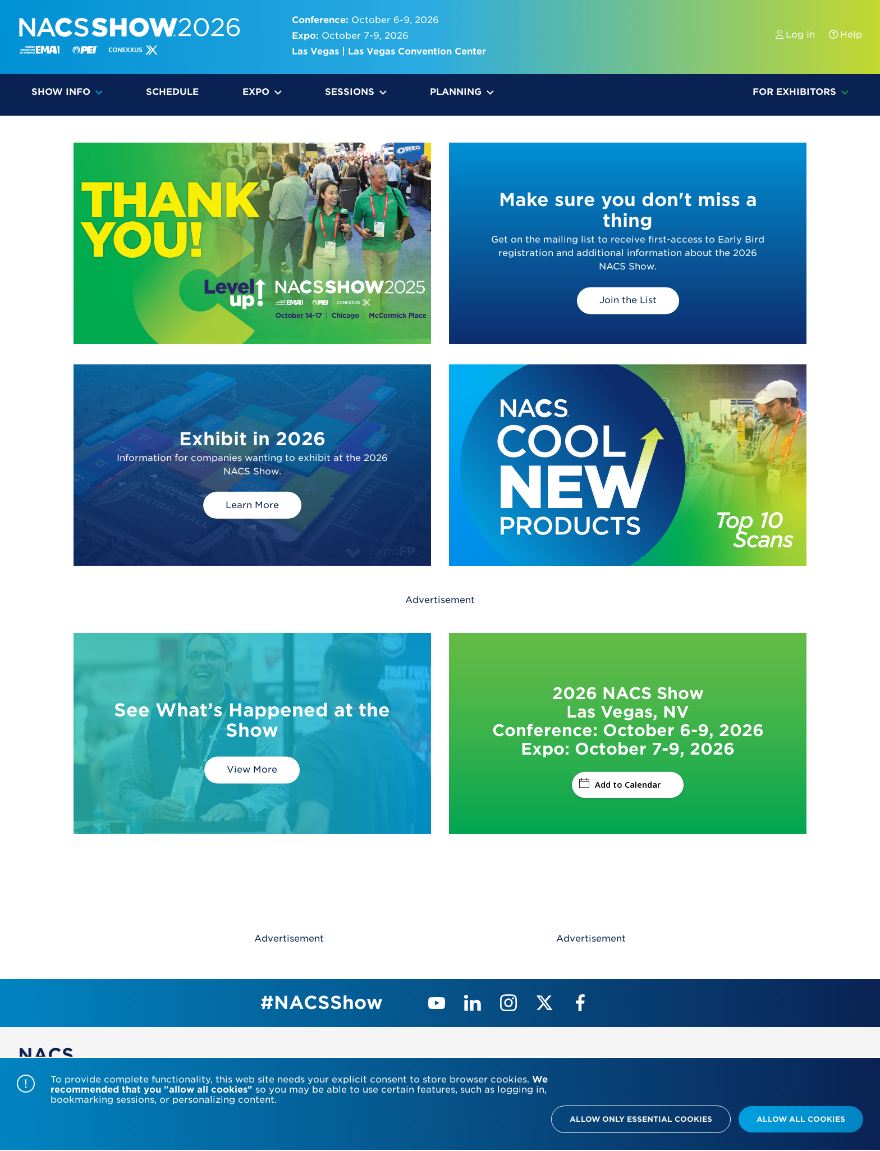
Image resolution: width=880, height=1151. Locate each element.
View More (252, 769)
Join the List (628, 300)
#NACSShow (321, 1002)
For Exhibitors (794, 91)
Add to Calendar (620, 784)
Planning (456, 91)
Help (840, 34)
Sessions (349, 91)
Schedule (172, 91)
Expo (255, 91)
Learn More (252, 504)
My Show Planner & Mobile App (623, 94)
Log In (797, 34)
